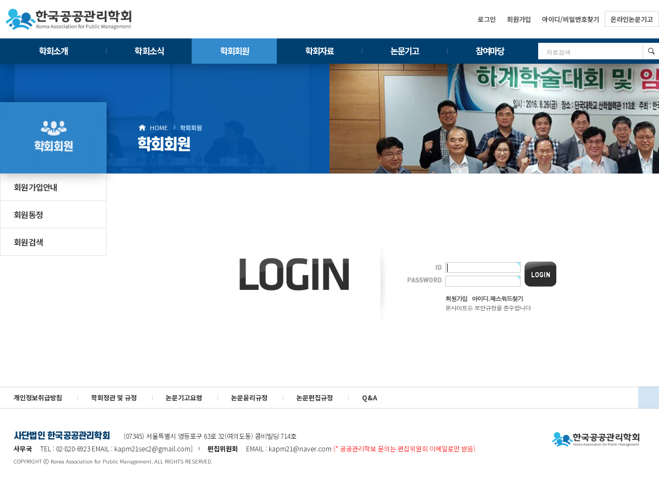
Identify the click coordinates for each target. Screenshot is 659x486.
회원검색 (28, 242)
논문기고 (404, 50)
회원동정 (28, 214)
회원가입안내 (36, 187)
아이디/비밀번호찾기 (570, 19)
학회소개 (53, 50)
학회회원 (234, 50)
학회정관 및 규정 (114, 397)
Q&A (369, 397)
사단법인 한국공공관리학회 (595, 439)
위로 (648, 398)
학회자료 (319, 50)
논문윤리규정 (249, 397)
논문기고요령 (184, 397)
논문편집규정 (315, 397)
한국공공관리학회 (68, 19)
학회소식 (149, 50)
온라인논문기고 (632, 19)
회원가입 (519, 19)
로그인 (487, 19)
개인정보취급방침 (38, 397)
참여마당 (490, 50)
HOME (158, 127)
